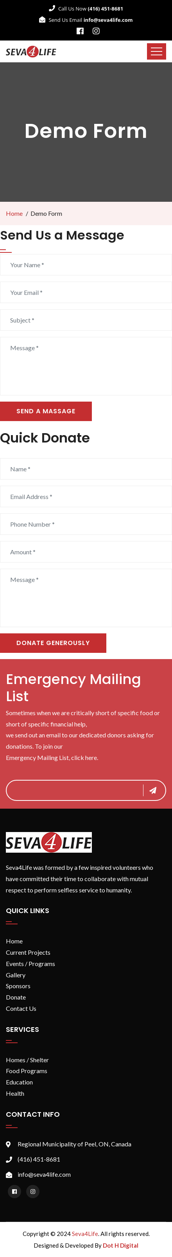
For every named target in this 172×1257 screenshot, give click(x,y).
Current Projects (28, 952)
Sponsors (18, 985)
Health (15, 1093)
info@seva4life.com (44, 1174)
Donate (16, 997)
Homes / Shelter (27, 1059)
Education (19, 1082)
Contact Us (21, 1008)
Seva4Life (85, 1233)
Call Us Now (86, 8)
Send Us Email (86, 19)
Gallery (15, 974)
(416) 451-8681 (39, 1159)
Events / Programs (30, 963)
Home (14, 213)
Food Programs (26, 1070)
